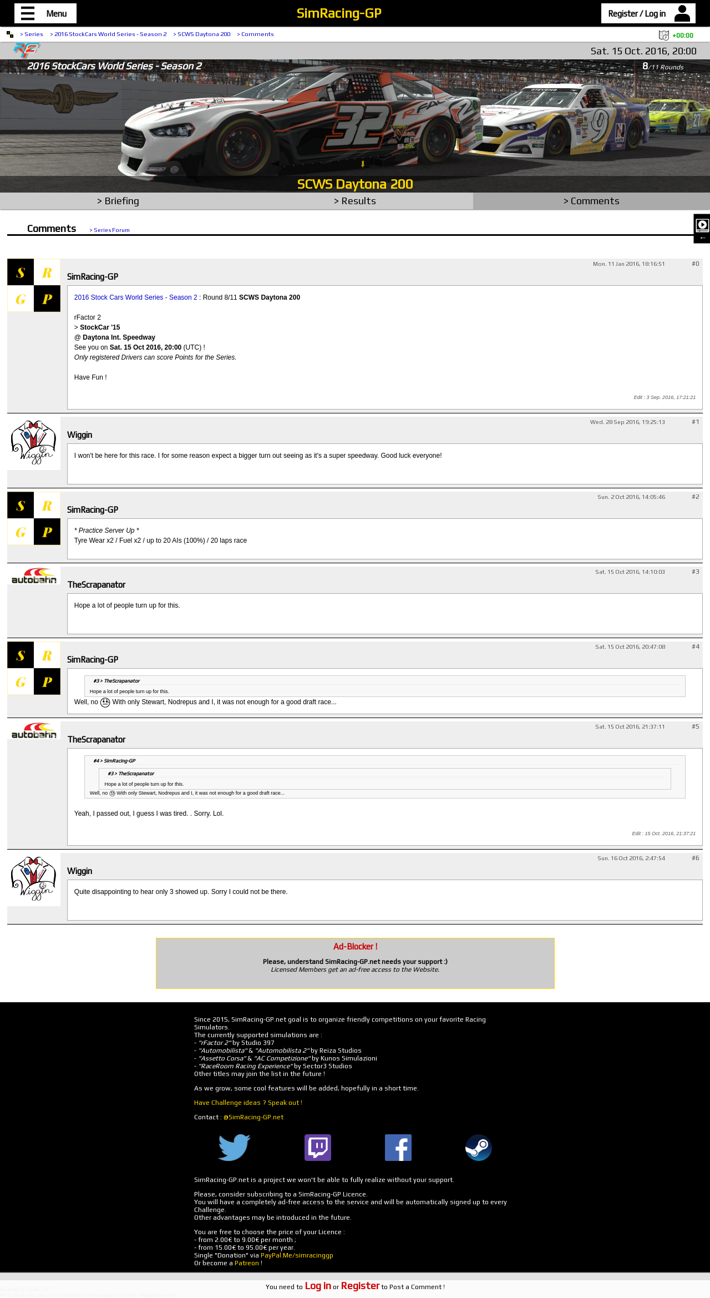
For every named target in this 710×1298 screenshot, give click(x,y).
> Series (31, 34)
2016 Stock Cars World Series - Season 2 (135, 297)
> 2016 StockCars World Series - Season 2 (108, 34)
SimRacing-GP (339, 13)
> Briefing (118, 200)
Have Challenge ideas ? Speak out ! (248, 1103)
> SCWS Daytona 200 (201, 34)
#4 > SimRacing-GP (114, 761)
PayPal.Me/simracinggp (297, 1255)
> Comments (255, 34)
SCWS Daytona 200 (355, 183)
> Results (355, 200)
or (342, 1287)
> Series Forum (109, 229)
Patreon (247, 1263)
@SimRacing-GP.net (253, 1117)
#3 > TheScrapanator (116, 681)
